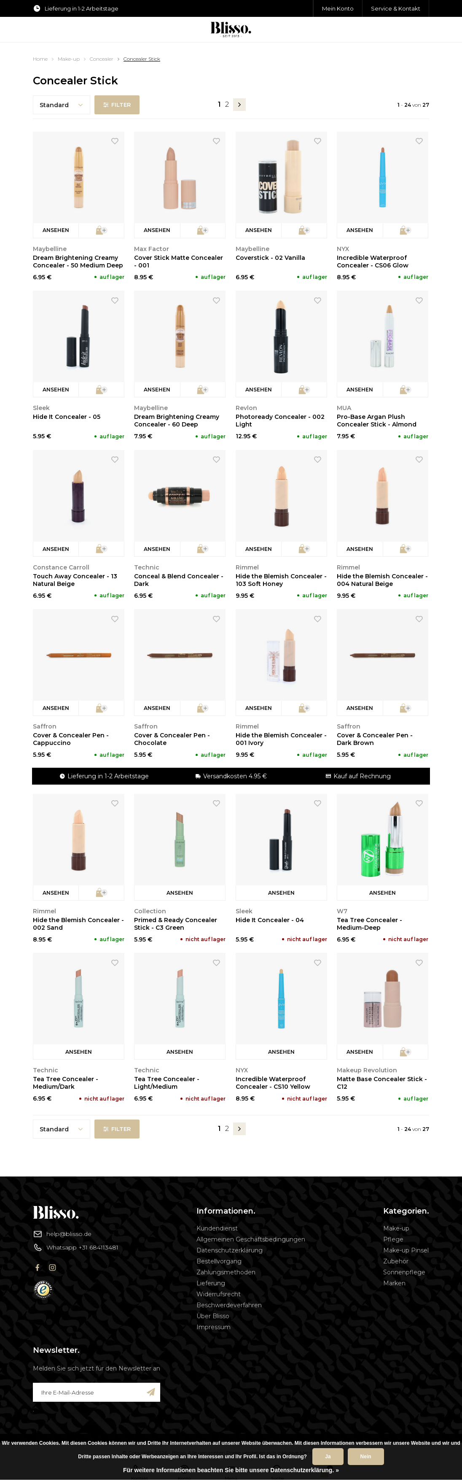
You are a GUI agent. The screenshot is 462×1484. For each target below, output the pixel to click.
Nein (365, 1457)
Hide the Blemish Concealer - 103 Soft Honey (281, 580)
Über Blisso (212, 1316)
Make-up (69, 59)
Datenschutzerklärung (229, 1250)
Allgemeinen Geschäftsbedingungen (250, 1239)
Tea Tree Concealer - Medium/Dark (65, 1082)
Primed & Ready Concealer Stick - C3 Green (175, 923)
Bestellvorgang (219, 1261)
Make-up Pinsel (406, 1250)
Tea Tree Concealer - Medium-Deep (369, 923)
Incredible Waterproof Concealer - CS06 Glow (372, 261)
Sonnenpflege (404, 1272)
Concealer (101, 59)
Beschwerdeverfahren (229, 1305)
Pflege (393, 1239)
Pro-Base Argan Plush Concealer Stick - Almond (376, 420)
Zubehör (395, 1261)
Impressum (213, 1327)
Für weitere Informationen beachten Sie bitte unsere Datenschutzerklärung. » (231, 1470)
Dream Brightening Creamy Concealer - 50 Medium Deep (78, 261)
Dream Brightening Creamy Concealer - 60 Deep (176, 420)
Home (40, 59)
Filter (117, 104)
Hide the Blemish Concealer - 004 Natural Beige (382, 580)
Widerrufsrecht (218, 1294)
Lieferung (210, 1283)
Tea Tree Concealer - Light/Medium (166, 1082)
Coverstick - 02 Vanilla (270, 258)
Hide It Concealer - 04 (270, 920)
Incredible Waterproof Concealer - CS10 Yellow (273, 1082)
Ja (327, 1457)
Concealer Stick (142, 59)
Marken (394, 1283)
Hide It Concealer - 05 (66, 417)
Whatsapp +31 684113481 (75, 1247)
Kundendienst (217, 1228)
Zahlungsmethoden (225, 1272)
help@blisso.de (62, 1233)
